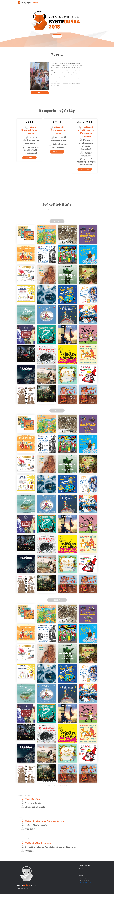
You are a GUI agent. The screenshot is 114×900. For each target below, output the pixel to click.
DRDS (39, 92)
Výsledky (57, 36)
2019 (92, 2)
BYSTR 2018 (26, 885)
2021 (83, 2)
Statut (79, 2)
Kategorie (81, 873)
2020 (87, 2)
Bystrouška (62, 2)
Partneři (69, 2)
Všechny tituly (30, 229)
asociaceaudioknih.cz (85, 882)
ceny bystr (29, 2)
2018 (96, 2)
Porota (74, 2)
